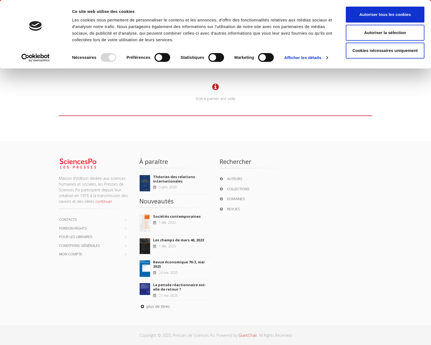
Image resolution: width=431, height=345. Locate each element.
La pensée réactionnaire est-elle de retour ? (179, 287)
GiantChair (248, 335)
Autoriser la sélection (385, 32)
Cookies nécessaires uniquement (385, 50)
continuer (103, 201)
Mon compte (70, 254)
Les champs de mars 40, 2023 (178, 240)
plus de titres (154, 306)
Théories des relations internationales (174, 179)
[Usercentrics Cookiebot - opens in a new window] (36, 58)
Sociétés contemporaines (177, 216)
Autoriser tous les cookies (385, 14)
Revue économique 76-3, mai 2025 (179, 264)
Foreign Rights (73, 228)
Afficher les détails (302, 57)
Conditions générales (79, 245)
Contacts (68, 219)
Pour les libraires (75, 236)
